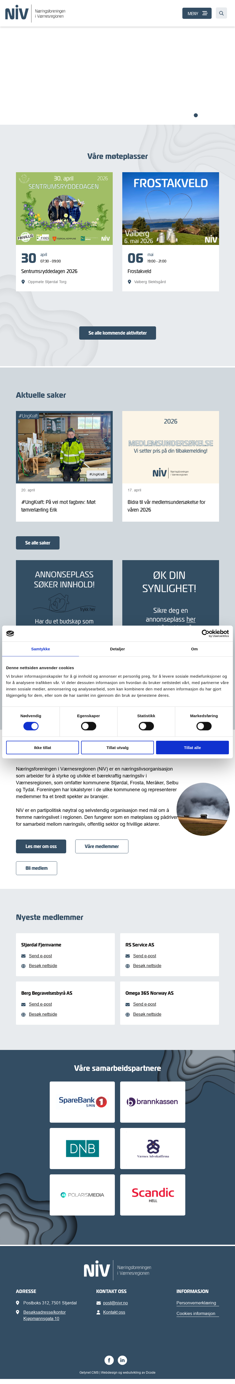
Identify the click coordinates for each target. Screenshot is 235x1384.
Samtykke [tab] (40, 649)
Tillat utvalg (117, 747)
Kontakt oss (111, 1317)
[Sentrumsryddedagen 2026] (64, 268)
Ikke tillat (42, 747)
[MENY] (197, 13)
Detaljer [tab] (117, 649)
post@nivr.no (113, 1307)
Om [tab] (194, 649)
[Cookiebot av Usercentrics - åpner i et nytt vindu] (205, 634)
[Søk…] (221, 13)
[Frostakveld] (171, 268)
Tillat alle (192, 747)
